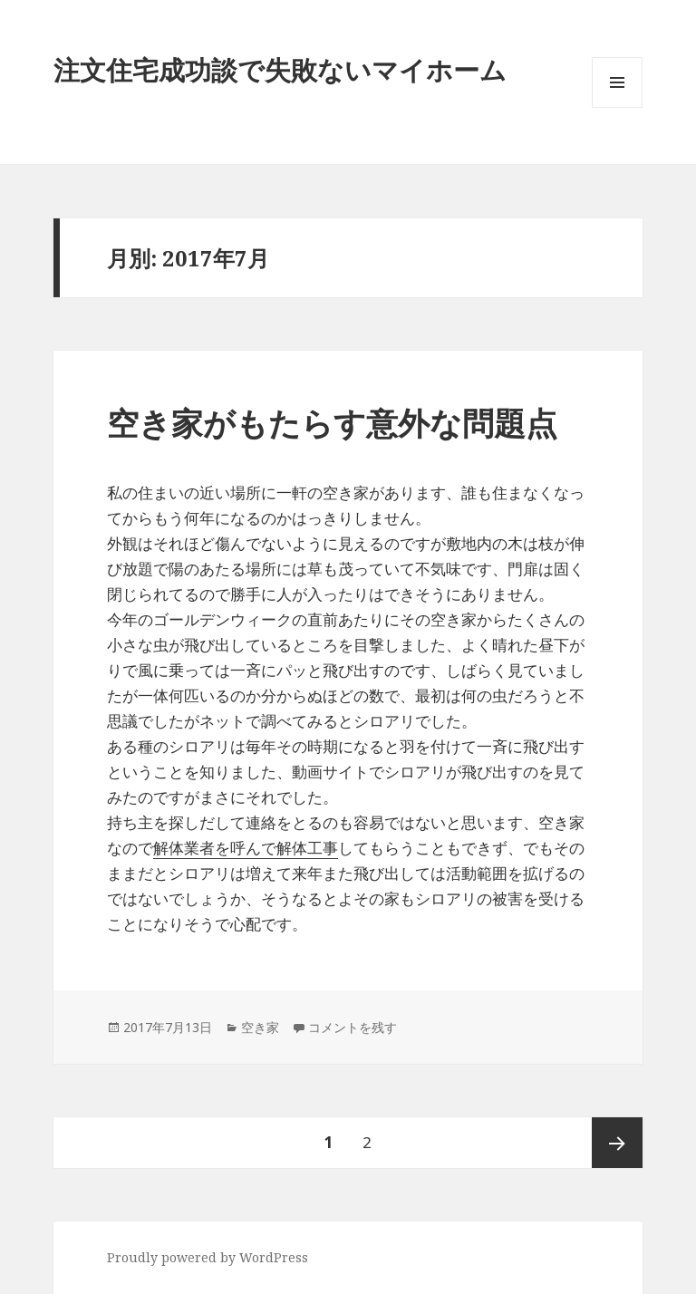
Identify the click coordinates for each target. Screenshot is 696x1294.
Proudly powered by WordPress (207, 1257)
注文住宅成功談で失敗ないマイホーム (280, 69)
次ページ (617, 1142)
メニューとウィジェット (617, 107)
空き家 (260, 1027)
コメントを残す (352, 1027)
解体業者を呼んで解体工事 (245, 847)
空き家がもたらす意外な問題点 (332, 422)
